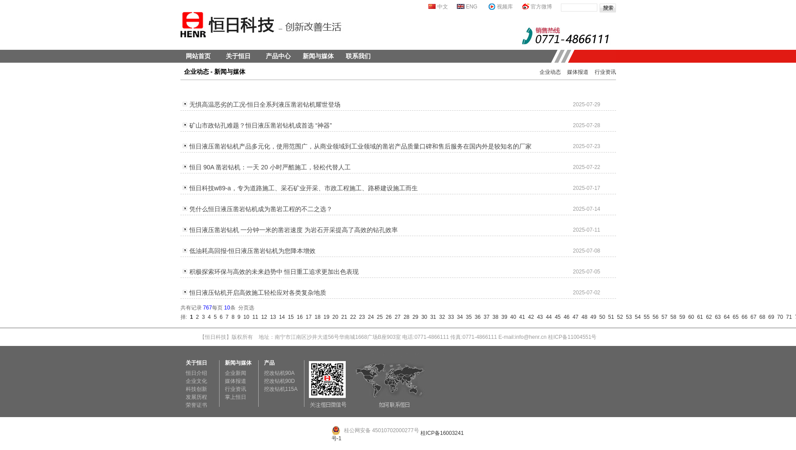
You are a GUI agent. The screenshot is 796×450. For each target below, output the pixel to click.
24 (369, 317)
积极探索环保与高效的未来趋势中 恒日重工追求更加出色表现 (274, 271)
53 (627, 317)
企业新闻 (235, 373)
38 (493, 317)
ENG (471, 7)
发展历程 (196, 397)
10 (244, 317)
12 (262, 317)
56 (654, 317)
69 (769, 317)
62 (707, 317)
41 (520, 317)
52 (618, 317)
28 (404, 317)
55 (645, 317)
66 (743, 317)
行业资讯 (605, 72)
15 (289, 317)
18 (316, 317)
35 (467, 317)
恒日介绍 (196, 373)
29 (413, 317)
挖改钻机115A (281, 389)
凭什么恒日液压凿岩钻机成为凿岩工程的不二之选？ (260, 209)
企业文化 (196, 381)
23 (360, 317)
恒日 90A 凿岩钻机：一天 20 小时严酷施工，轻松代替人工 (270, 167)
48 (583, 317)
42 (529, 317)
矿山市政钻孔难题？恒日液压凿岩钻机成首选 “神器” (260, 125)
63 (716, 317)
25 (378, 317)
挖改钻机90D (279, 381)
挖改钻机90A (279, 373)
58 (672, 317)
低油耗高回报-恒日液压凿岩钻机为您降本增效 (252, 250)
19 (324, 317)
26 (387, 317)
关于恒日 (238, 56)
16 (298, 317)
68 (760, 317)
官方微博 (541, 7)
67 (752, 317)
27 (396, 317)
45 (556, 317)
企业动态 (550, 72)
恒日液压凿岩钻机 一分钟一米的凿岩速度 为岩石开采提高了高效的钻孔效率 (293, 229)
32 (440, 317)
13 (271, 317)
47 (574, 317)
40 (511, 317)
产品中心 (278, 56)
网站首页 (198, 56)
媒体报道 (577, 72)
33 (449, 317)
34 (458, 317)
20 (333, 317)
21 (342, 317)
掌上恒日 (235, 397)
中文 (442, 7)
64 (725, 317)
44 (547, 317)
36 (476, 317)
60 (689, 317)
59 (680, 317)
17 (307, 317)
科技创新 (196, 389)
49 (592, 317)
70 (778, 317)
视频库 (505, 7)
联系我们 (358, 56)
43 (538, 317)
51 (609, 317)
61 (698, 317)
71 (787, 317)
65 (734, 317)
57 (663, 317)
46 (565, 317)
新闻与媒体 (318, 56)
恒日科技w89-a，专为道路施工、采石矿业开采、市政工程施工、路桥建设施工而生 (303, 188)
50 (600, 317)
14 (280, 317)
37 (484, 317)
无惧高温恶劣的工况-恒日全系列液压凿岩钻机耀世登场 (265, 104)
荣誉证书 (196, 405)
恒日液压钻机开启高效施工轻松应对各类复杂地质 (257, 292)
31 (431, 317)
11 (253, 317)
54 (636, 317)
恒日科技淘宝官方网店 (398, 355)
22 (351, 317)
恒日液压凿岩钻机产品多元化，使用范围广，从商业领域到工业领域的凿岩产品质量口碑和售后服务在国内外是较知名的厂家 (360, 146)
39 (502, 317)
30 (422, 317)
